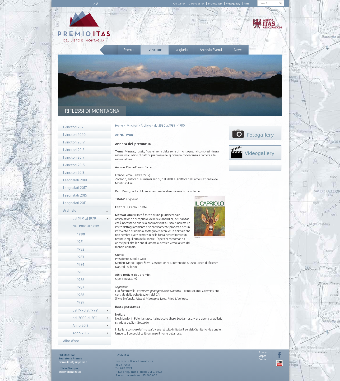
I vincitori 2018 (73, 150)
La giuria (181, 50)
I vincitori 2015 (74, 165)
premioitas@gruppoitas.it (73, 362)
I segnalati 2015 (75, 195)
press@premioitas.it (70, 371)
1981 (80, 242)
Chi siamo (179, 3)
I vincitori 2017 (73, 157)
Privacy (262, 352)
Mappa (262, 356)
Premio (129, 50)
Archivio (69, 210)
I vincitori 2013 (73, 172)
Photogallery (215, 3)
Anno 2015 (81, 333)
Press (246, 3)
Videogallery (233, 3)
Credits (262, 359)
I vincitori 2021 (73, 127)
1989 (80, 302)
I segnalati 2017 (75, 188)
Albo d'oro (71, 341)
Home (119, 125)
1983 (80, 257)
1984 (80, 264)
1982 (80, 249)
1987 (80, 287)
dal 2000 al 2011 (85, 318)
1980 (81, 234)
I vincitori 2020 (74, 135)
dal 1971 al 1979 (84, 218)
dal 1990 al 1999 (85, 310)
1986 (80, 280)
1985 (80, 272)
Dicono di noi (196, 3)
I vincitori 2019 (74, 142)
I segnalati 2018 (75, 180)
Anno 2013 (80, 325)
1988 (80, 295)
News (238, 50)
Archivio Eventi (211, 50)
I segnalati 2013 (75, 203)
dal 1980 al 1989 (86, 226)
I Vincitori (155, 50)
